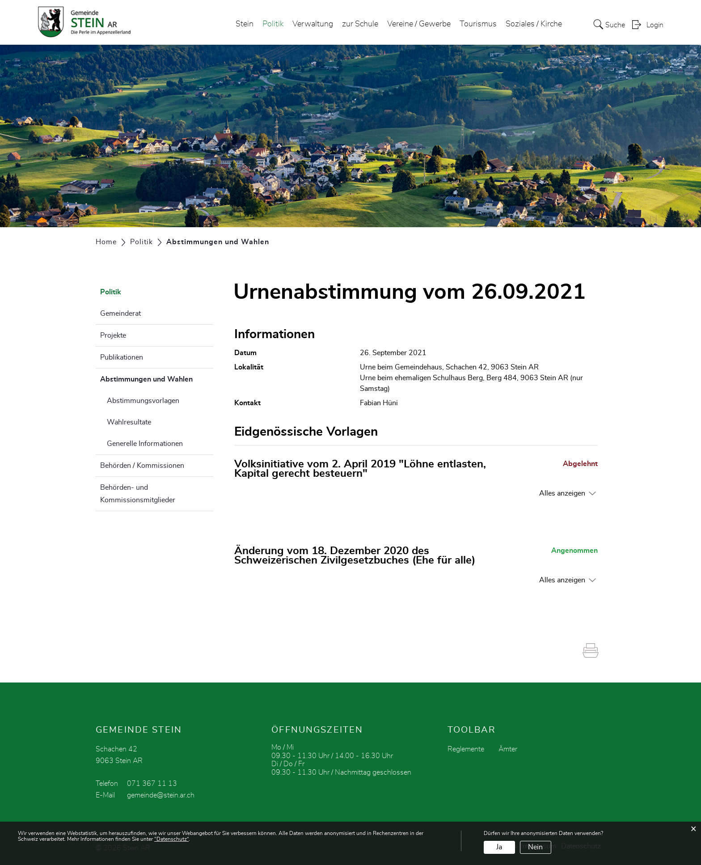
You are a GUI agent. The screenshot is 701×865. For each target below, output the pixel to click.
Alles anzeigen (562, 493)
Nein (535, 847)
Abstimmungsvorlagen (143, 400)
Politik (272, 24)
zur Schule (360, 24)
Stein (244, 24)
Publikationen (121, 357)
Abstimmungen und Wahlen (156, 378)
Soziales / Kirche (534, 24)
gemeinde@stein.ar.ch (160, 795)
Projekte (113, 335)
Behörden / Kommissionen (142, 465)
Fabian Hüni (379, 403)
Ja (499, 847)
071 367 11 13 (152, 783)
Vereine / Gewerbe (419, 24)
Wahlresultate (129, 422)
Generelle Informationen (145, 443)
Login (654, 25)
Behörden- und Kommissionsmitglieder (137, 494)
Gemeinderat (120, 313)
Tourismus (478, 24)
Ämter (507, 749)
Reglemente (466, 749)
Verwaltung (312, 24)
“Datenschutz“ (171, 839)
